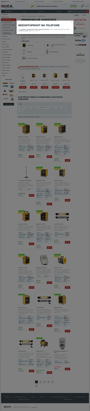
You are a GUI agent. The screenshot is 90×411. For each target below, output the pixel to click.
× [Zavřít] (71, 22)
